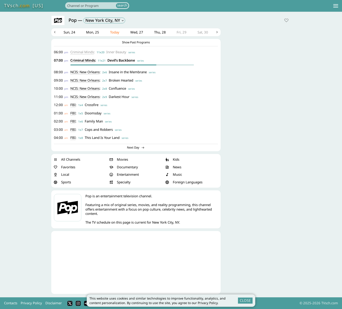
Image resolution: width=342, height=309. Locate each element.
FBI (73, 105)
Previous (54, 32)
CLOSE (245, 300)
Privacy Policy (208, 303)
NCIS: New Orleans (85, 72)
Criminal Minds (82, 52)
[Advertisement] (135, 262)
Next (217, 32)
